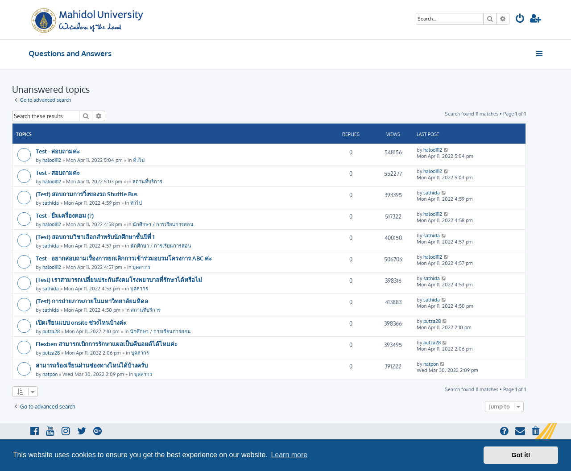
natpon (50, 374)
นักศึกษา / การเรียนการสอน (163, 224)
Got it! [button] (521, 455)
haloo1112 (51, 160)
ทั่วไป (139, 160)
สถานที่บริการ (147, 181)
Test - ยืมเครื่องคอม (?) (65, 215)
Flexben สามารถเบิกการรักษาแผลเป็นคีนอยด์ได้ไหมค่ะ (107, 343)
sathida (50, 203)
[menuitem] (520, 19)
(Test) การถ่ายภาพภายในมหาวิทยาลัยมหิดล (92, 301)
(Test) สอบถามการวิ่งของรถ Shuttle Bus (86, 194)
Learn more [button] (289, 455)
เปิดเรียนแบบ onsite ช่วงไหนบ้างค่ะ (81, 322)
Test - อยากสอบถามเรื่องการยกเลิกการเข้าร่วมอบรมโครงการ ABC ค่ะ (124, 258)
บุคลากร (141, 267)
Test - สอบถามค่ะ (58, 151)
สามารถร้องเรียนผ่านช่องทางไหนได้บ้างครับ (92, 365)
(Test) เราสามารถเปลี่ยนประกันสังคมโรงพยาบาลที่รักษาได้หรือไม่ (119, 279)
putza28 (51, 331)
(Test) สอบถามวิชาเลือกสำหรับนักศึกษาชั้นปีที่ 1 (95, 236)
